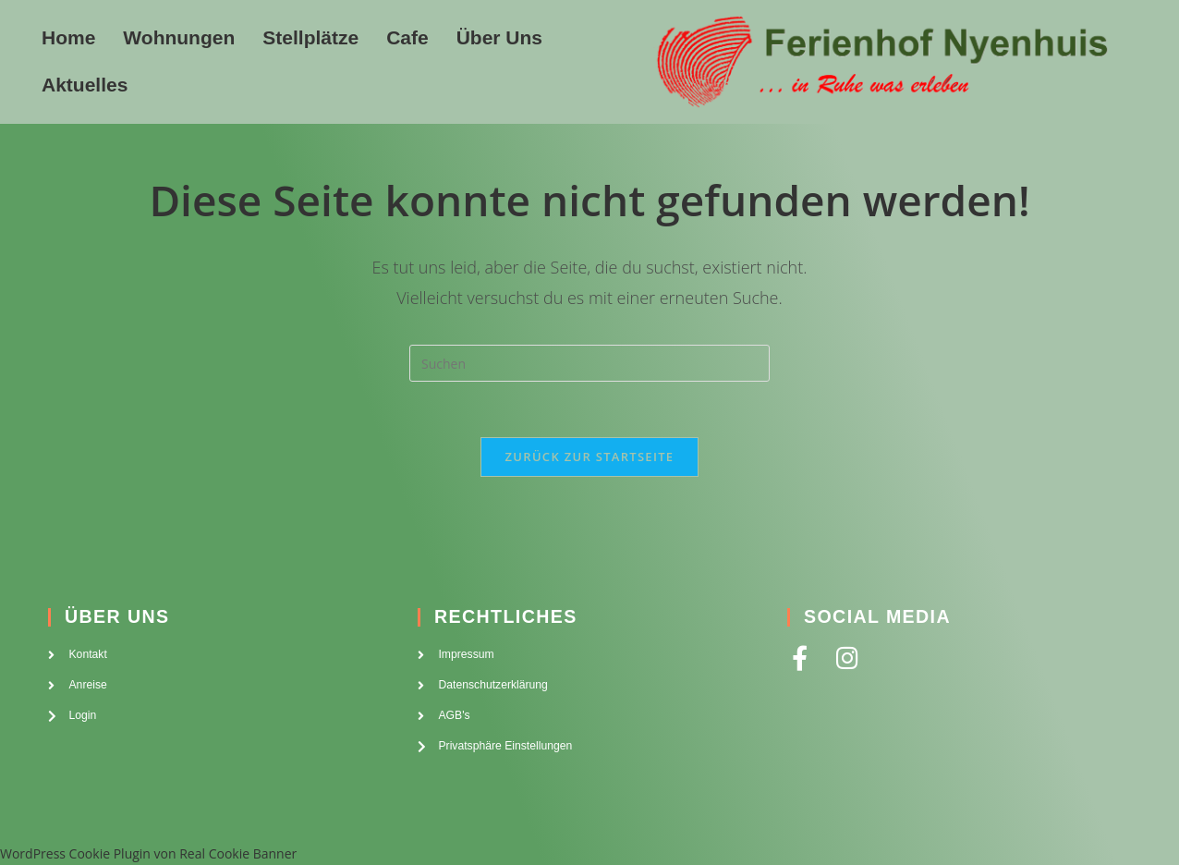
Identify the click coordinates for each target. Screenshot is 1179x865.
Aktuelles (85, 84)
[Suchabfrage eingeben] (589, 363)
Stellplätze (310, 37)
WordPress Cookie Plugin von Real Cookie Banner (148, 853)
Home (68, 37)
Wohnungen (179, 37)
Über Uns (499, 37)
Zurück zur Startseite (590, 456)
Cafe (407, 37)
